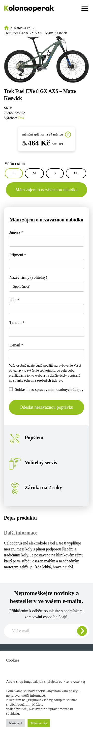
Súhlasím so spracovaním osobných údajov (46, 389)
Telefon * (17, 322)
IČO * (14, 300)
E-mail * (16, 345)
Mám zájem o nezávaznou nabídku (46, 189)
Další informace (20, 533)
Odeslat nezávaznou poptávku (46, 407)
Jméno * (16, 232)
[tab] (46, 517)
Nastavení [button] (15, 723)
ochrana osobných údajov (43, 380)
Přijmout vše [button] (39, 723)
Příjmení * (17, 255)
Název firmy (28, 277)
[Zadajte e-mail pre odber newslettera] (46, 631)
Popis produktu (20, 518)
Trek (21, 118)
